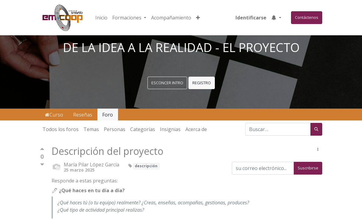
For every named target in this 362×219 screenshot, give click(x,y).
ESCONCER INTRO (167, 82)
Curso (54, 114)
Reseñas (82, 114)
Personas (114, 129)
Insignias (170, 129)
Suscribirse (308, 168)
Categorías (142, 129)
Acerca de (196, 129)
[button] (198, 18)
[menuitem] (101, 18)
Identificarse (250, 17)
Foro (107, 114)
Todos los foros (60, 129)
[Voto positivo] (42, 150)
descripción (146, 166)
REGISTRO (201, 82)
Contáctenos (306, 17)
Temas (91, 129)
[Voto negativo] (42, 165)
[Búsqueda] (316, 129)
